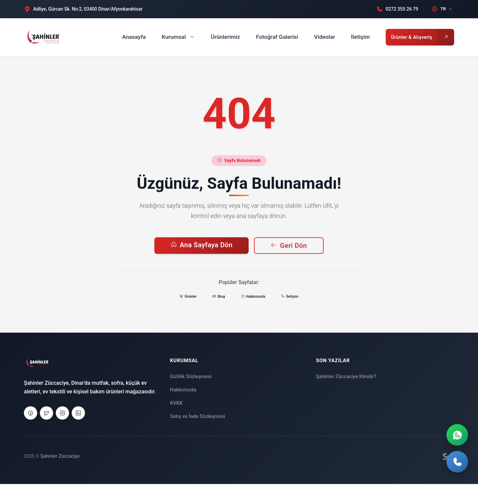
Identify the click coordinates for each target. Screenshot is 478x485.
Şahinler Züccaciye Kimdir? (346, 378)
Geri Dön (289, 251)
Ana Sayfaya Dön (201, 250)
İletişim (360, 37)
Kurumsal (178, 37)
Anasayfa (134, 37)
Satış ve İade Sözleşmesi (197, 418)
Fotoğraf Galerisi (277, 37)
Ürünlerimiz (225, 37)
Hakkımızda (183, 391)
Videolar (324, 37)
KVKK (176, 404)
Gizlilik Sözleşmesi (191, 378)
